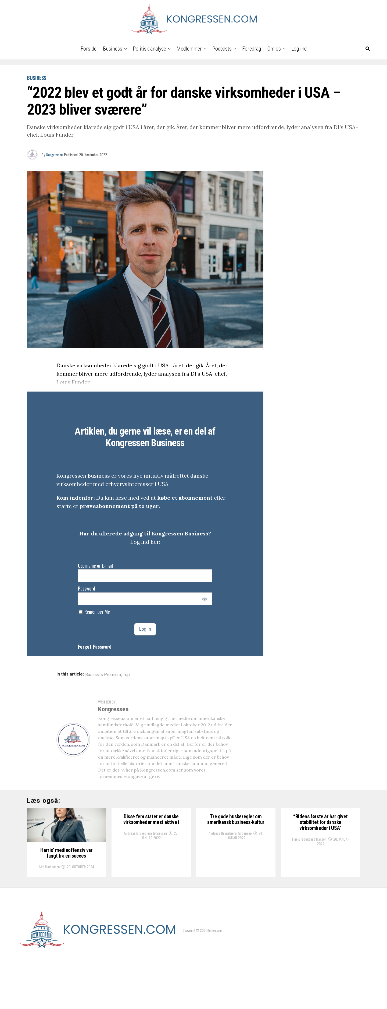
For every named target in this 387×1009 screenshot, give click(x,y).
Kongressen (54, 154)
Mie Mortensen (49, 915)
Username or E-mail (95, 565)
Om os (274, 48)
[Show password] (204, 598)
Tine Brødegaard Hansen (309, 850)
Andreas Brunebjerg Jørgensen (145, 843)
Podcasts (222, 48)
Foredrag (251, 48)
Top (126, 675)
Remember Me (94, 611)
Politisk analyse (149, 48)
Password (86, 588)
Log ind (299, 48)
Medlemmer (189, 48)
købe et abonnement (185, 497)
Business (112, 48)
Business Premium (103, 675)
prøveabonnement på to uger (119, 506)
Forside (88, 48)
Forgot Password (95, 646)
